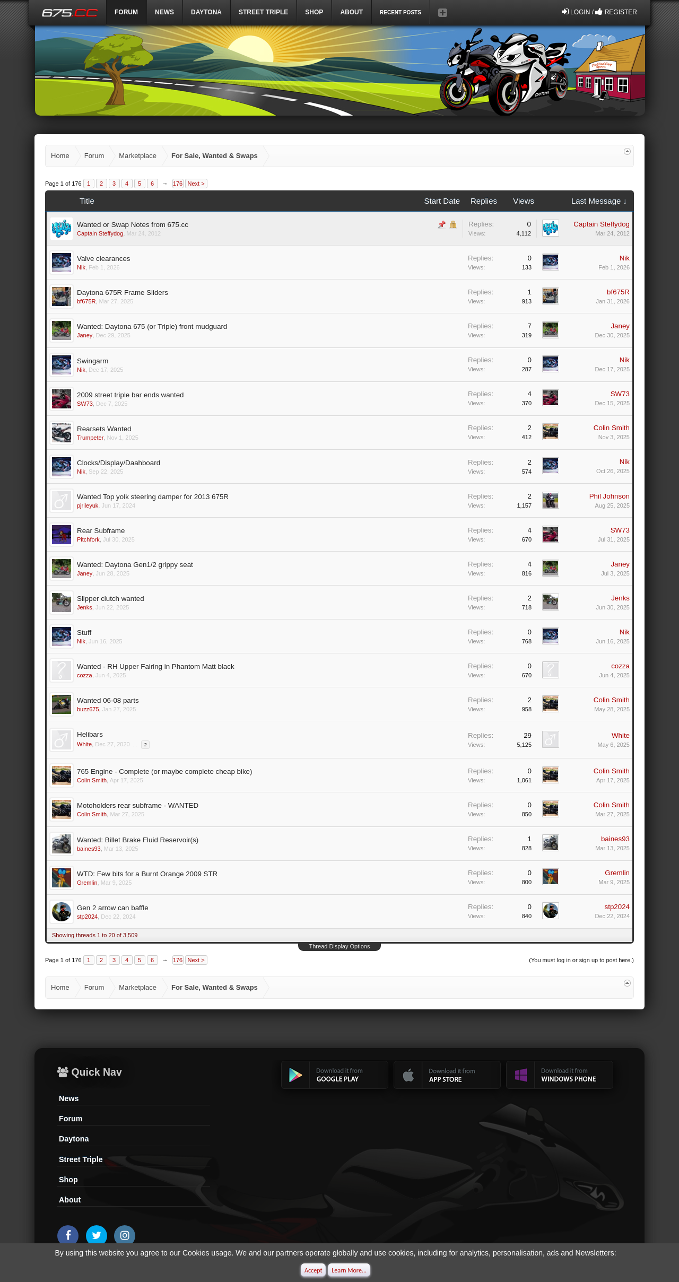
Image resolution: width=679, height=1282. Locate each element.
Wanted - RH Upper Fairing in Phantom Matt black (155, 666)
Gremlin (87, 882)
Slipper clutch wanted (110, 599)
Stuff (84, 632)
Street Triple (263, 12)
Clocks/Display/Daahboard (118, 463)
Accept (313, 1270)
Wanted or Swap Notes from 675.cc (132, 225)
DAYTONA (206, 12)
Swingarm (92, 361)
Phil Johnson (609, 496)
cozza (84, 675)
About (70, 1200)
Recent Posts (400, 12)
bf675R (86, 301)
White (84, 744)
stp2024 (87, 916)
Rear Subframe (101, 531)
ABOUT (351, 12)
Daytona (74, 1139)
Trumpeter (90, 437)
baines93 (89, 848)
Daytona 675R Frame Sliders (122, 292)
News (164, 12)
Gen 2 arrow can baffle (113, 908)
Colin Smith (612, 428)
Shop (314, 12)
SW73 (85, 403)
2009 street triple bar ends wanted (130, 395)
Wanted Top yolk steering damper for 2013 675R (153, 497)
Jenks (84, 607)
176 (177, 183)
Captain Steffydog (100, 233)
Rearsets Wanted (104, 429)
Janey (84, 335)
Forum (70, 1118)
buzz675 (88, 709)
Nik (81, 267)
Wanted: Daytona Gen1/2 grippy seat (135, 565)
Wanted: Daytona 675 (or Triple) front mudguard (152, 326)
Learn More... (349, 1270)
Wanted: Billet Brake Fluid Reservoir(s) (137, 840)
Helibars (90, 734)
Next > (196, 183)
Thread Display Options (339, 946)
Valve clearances (103, 259)
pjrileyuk (87, 505)
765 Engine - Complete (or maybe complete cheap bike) (164, 771)
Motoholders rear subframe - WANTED (137, 805)
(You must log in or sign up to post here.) (581, 960)
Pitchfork (88, 539)
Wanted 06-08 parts (108, 700)
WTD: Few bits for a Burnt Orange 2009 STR (147, 874)
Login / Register (599, 11)
